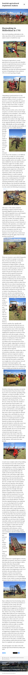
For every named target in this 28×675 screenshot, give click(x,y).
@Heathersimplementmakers (18, 657)
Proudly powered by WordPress (9, 673)
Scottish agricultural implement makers (10, 4)
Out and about (6, 659)
